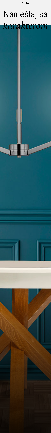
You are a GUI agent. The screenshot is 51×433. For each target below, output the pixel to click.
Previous (4, 242)
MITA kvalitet (9, 3)
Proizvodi (3, 3)
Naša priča (15, 3)
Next (47, 242)
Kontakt (47, 3)
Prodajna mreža (41, 3)
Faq (19, 3)
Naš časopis (34, 3)
